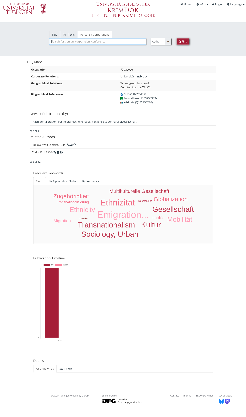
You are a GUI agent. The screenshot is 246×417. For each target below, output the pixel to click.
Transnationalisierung (73, 202)
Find (183, 41)
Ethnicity (82, 209)
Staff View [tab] (66, 368)
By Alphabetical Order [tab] (62, 181)
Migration (62, 220)
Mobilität (179, 219)
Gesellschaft (173, 209)
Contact (174, 395)
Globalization (171, 199)
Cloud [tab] (39, 181)
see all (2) (35, 161)
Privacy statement (204, 395)
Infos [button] (202, 4)
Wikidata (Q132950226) (136, 102)
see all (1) (35, 131)
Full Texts (69, 34)
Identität (158, 218)
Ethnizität (117, 202)
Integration (83, 218)
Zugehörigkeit (71, 196)
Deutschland (145, 200)
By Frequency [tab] (90, 181)
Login (217, 4)
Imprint (187, 395)
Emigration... (123, 214)
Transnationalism (106, 225)
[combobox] (97, 41)
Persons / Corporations (94, 34)
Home (186, 4)
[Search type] (161, 41)
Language (235, 4)
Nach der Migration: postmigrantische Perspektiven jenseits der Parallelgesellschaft (84, 121)
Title (54, 34)
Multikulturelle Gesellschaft (139, 191)
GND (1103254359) (133, 94)
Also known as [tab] (45, 368)
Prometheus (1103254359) (138, 98)
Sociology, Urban (109, 234)
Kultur (151, 224)
